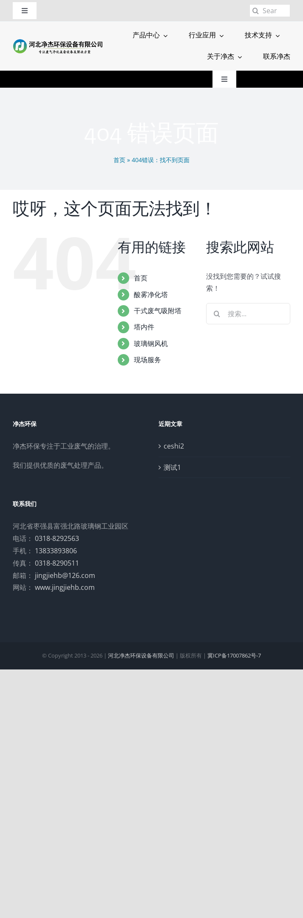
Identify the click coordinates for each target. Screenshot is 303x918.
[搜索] (255, 10)
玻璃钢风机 (151, 343)
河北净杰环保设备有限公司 (141, 655)
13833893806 (56, 550)
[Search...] (269, 10)
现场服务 (147, 359)
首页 (119, 160)
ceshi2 (174, 446)
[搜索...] (248, 313)
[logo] (58, 41)
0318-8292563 (57, 538)
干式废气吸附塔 (157, 310)
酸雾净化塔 (151, 294)
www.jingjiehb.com (65, 587)
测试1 (172, 467)
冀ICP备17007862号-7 (234, 655)
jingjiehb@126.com (65, 575)
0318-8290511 (57, 563)
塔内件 (144, 327)
